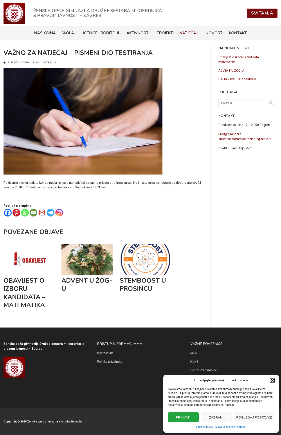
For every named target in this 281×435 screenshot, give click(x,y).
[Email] (33, 213)
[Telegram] (50, 213)
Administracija (44, 62)
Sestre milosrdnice (203, 370)
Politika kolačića (203, 426)
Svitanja (262, 13)
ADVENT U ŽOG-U (86, 284)
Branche (77, 421)
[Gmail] (42, 213)
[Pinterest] (16, 213)
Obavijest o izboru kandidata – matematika (24, 292)
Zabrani (216, 417)
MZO (193, 353)
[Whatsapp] (25, 213)
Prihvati (183, 417)
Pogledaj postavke (254, 417)
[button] (272, 380)
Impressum (105, 353)
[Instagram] (59, 213)
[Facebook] (8, 213)
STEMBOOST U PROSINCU (143, 284)
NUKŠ (194, 362)
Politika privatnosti (110, 362)
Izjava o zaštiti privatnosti (230, 426)
